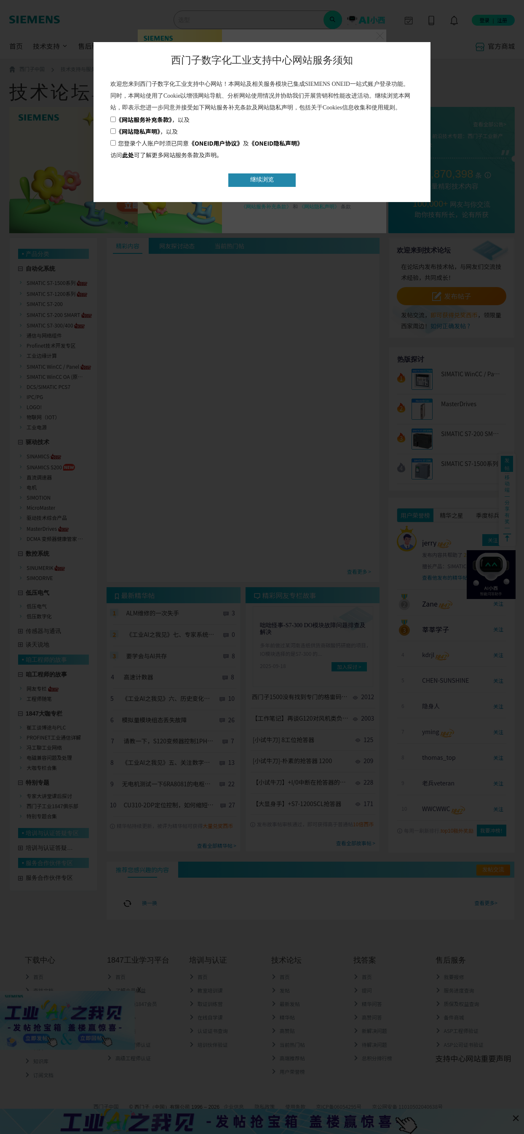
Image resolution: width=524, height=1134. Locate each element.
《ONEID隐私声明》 (276, 143)
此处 (128, 155)
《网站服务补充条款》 (144, 119)
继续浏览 (262, 179)
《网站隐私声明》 (138, 131)
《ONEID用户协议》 (216, 143)
